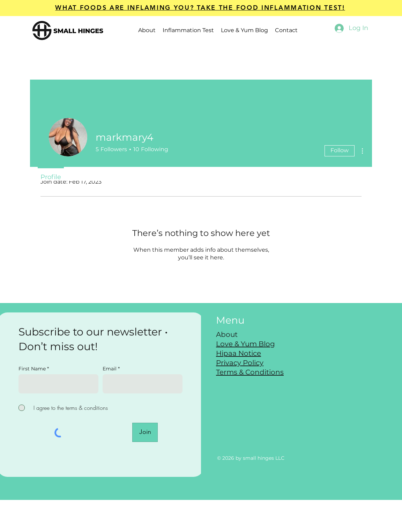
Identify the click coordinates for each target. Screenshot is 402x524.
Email (110, 368)
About (227, 334)
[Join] (145, 432)
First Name (32, 368)
